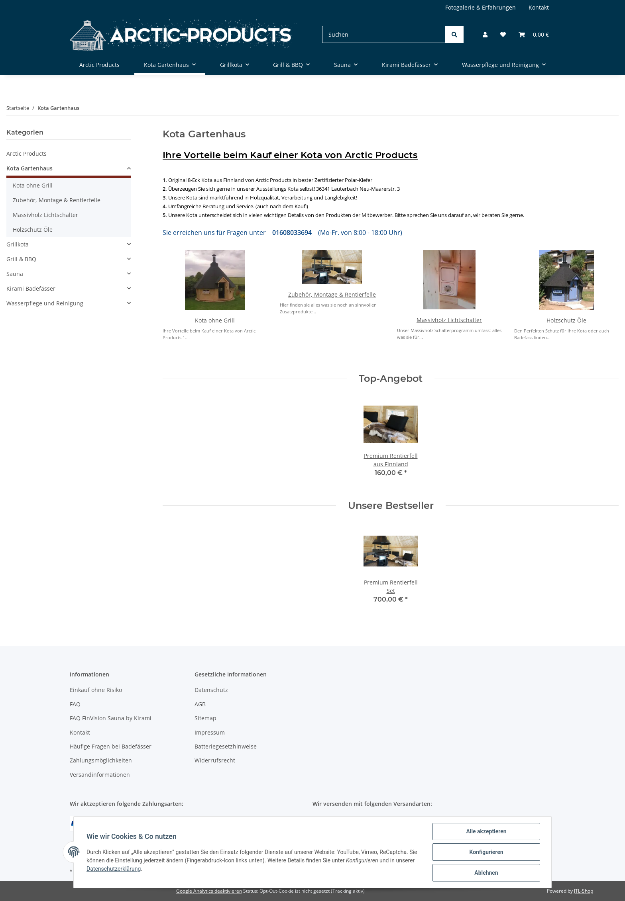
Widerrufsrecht (215, 760)
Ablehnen (486, 873)
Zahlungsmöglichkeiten (101, 760)
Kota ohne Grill (215, 320)
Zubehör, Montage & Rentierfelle (332, 294)
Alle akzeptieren (486, 831)
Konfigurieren (486, 852)
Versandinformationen (100, 774)
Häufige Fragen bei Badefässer (110, 746)
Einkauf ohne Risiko (96, 690)
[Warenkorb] (533, 34)
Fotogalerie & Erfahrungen (480, 7)
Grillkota (17, 244)
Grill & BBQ (21, 259)
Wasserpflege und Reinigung (44, 303)
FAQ (75, 704)
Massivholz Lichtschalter (449, 320)
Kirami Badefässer (30, 288)
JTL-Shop (583, 890)
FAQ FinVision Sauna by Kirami (110, 718)
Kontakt (539, 7)
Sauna (14, 274)
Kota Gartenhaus (29, 168)
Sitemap (205, 718)
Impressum (210, 732)
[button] (485, 34)
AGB (200, 704)
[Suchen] (384, 34)
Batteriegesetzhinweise (226, 746)
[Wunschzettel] (503, 34)
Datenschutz (211, 690)
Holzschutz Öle (566, 320)
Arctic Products (26, 153)
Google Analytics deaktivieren (209, 890)
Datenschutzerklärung (113, 869)
